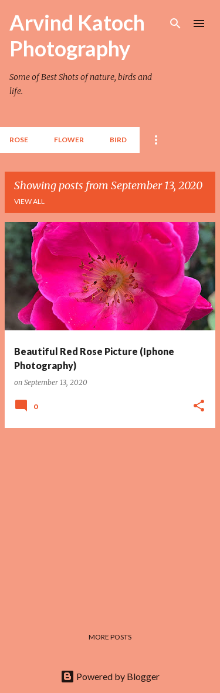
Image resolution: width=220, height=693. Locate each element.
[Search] (175, 23)
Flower (69, 139)
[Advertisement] (110, 519)
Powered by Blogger (110, 676)
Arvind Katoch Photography (77, 35)
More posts (110, 636)
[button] (199, 406)
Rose (18, 139)
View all (29, 201)
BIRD (118, 139)
